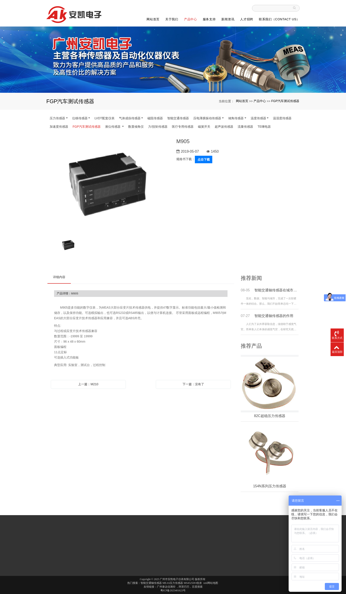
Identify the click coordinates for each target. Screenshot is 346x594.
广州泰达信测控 (166, 586)
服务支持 (209, 19)
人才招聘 (246, 19)
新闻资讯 (227, 19)
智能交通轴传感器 (151, 583)
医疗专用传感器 (183, 126)
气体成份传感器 (130, 118)
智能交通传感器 (178, 118)
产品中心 (190, 19)
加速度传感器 (59, 126)
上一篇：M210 (88, 384)
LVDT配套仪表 (104, 118)
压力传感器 (57, 118)
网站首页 (153, 19)
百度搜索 (197, 586)
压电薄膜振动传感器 (207, 118)
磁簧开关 (204, 126)
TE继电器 (264, 126)
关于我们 (171, 19)
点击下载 (203, 159)
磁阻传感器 (155, 118)
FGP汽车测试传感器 (285, 101)
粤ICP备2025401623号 (173, 590)
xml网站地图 (210, 583)
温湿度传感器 (282, 118)
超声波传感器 (224, 126)
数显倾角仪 (136, 126)
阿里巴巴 (184, 586)
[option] (108, 185)
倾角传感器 (236, 118)
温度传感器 (258, 118)
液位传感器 (113, 126)
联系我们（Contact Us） (279, 19)
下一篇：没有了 (193, 384)
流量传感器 (245, 126)
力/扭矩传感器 (157, 126)
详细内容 (59, 277)
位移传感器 (80, 118)
